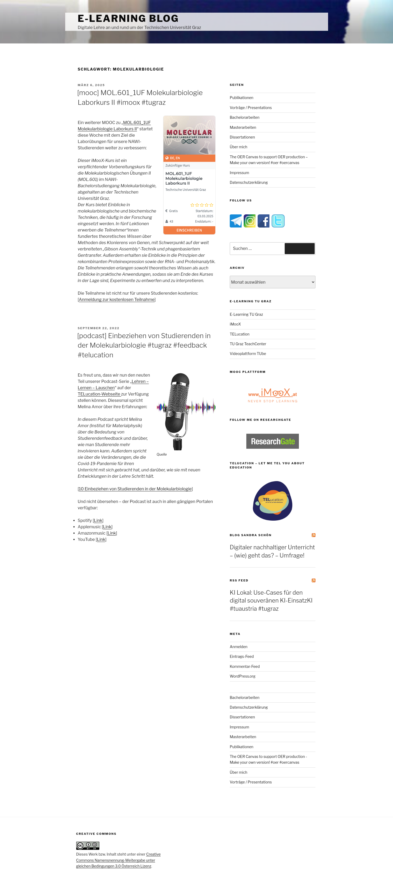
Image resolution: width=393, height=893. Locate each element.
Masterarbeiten (243, 127)
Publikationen (241, 97)
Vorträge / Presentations (251, 107)
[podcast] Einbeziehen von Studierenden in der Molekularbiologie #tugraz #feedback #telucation (144, 345)
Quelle (162, 454)
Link (98, 520)
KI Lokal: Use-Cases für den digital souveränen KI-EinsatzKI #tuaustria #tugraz (271, 600)
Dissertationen (242, 137)
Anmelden (238, 646)
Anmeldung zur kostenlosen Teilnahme (117, 299)
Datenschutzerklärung (249, 182)
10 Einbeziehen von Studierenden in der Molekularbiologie (135, 488)
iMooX (235, 324)
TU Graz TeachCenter (248, 344)
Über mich (238, 147)
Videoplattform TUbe (248, 353)
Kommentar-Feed (245, 666)
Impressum (239, 172)
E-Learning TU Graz (246, 314)
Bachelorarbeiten (244, 117)
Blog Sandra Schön (251, 535)
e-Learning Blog (128, 18)
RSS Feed (239, 580)
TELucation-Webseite (99, 394)
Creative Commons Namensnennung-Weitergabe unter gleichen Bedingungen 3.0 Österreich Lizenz (118, 860)
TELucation (239, 334)
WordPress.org (243, 676)
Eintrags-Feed (242, 656)
